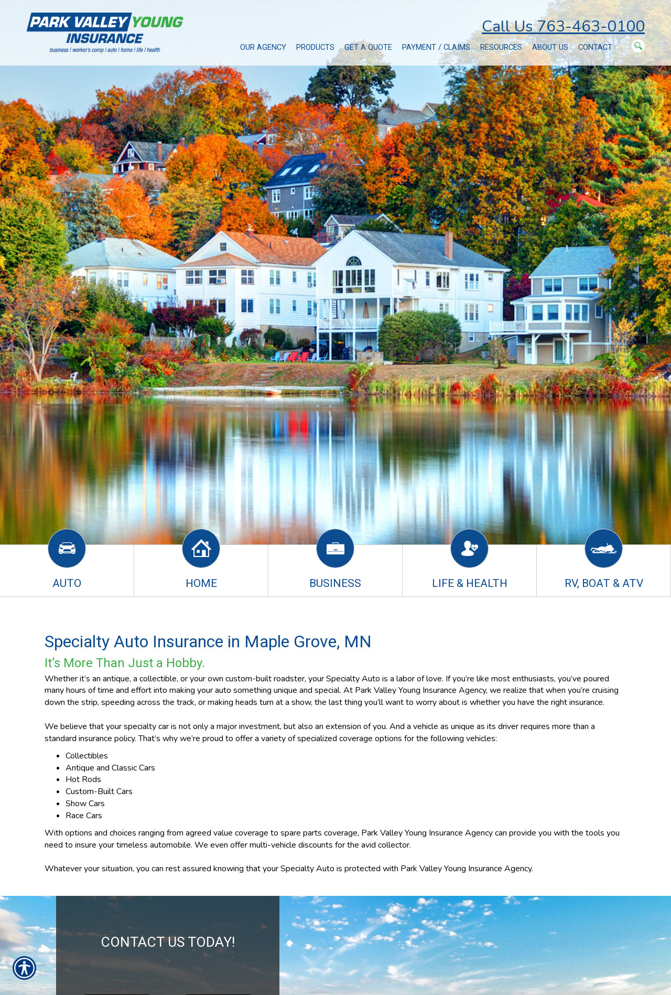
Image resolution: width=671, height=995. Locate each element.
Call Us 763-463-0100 (563, 26)
